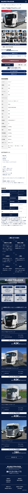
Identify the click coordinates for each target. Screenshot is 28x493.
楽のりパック (14, 53)
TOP (2, 4)
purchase (8, 480)
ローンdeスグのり (14, 71)
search (8, 478)
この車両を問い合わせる (14, 60)
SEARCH (5, 4)
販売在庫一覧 (14, 457)
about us (8, 486)
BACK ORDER (7, 64)
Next (26, 19)
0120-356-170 (15, 68)
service (19, 478)
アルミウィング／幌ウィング (11, 4)
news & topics (19, 486)
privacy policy (8, 488)
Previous (2, 19)
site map (20, 488)
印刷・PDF (20, 64)
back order (19, 480)
